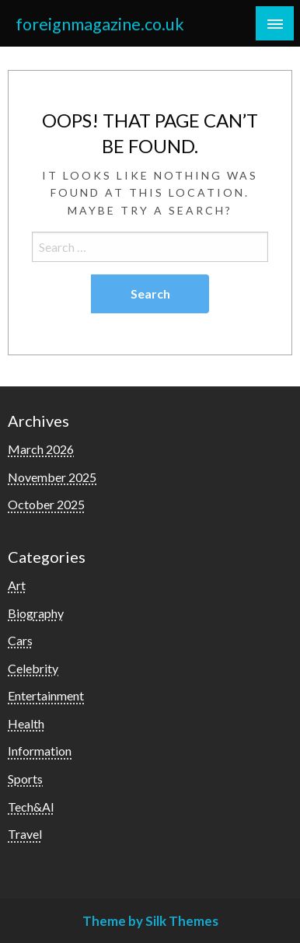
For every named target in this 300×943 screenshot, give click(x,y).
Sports (25, 778)
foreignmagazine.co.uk (100, 24)
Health (26, 723)
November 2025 (52, 477)
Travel (25, 833)
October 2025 (46, 504)
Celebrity (33, 668)
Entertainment (46, 695)
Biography (36, 613)
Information (40, 750)
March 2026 (41, 449)
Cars (20, 640)
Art (17, 585)
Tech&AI (31, 806)
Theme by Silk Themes (150, 921)
